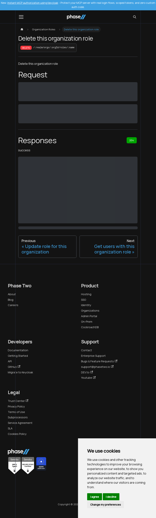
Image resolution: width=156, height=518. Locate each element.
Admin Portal (89, 316)
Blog (10, 299)
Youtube (88, 377)
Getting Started (18, 356)
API (10, 361)
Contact (86, 350)
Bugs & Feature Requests (99, 361)
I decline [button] (111, 497)
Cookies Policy (17, 434)
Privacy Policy (16, 406)
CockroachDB (90, 327)
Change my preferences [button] (105, 504)
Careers (13, 305)
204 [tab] (131, 140)
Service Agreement (20, 423)
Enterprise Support (93, 356)
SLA (10, 428)
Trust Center (18, 401)
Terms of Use (16, 412)
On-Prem (86, 321)
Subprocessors (18, 417)
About (12, 294)
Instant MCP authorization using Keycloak (32, 3)
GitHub (14, 367)
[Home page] (22, 29)
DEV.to (87, 372)
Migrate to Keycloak (20, 372)
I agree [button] (94, 497)
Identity (86, 305)
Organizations (90, 310)
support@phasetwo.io (97, 367)
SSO (83, 299)
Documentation (18, 350)
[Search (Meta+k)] (135, 17)
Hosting (86, 294)
